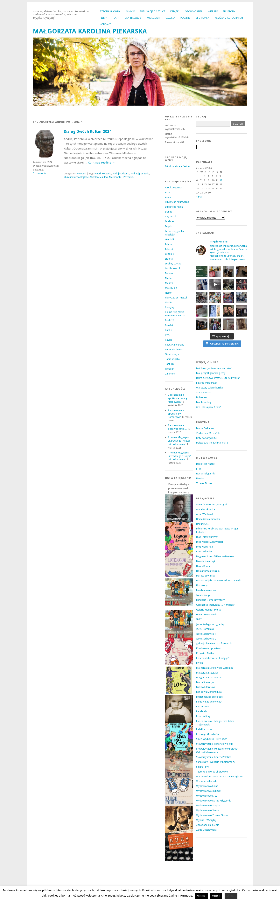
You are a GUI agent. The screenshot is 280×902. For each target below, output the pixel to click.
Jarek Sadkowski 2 (206, 638)
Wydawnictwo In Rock (208, 790)
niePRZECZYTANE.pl (176, 297)
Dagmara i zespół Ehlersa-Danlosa (215, 556)
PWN (167, 334)
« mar (199, 196)
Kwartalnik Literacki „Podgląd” (212, 658)
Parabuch (201, 711)
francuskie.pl (203, 595)
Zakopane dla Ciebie (207, 824)
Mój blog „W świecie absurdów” (214, 368)
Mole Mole (171, 287)
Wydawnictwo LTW (206, 795)
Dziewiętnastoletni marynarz (212, 442)
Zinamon (170, 373)
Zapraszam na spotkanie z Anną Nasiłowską (177, 398)
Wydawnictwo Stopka (208, 805)
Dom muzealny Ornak (208, 571)
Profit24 (169, 320)
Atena (168, 197)
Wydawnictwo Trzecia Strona (212, 815)
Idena (168, 244)
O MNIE (130, 11)
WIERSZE (213, 11)
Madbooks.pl (172, 268)
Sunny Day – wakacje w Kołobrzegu (215, 761)
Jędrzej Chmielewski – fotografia (214, 643)
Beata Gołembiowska (208, 519)
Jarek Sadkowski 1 (206, 633)
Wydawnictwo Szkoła (208, 810)
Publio (168, 330)
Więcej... (231, 896)
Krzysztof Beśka (205, 653)
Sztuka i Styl (202, 766)
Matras (169, 273)
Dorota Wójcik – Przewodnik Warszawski (218, 580)
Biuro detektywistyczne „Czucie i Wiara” (218, 377)
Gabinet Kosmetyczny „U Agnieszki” (215, 604)
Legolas (169, 253)
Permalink (128, 177)
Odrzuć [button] (216, 896)
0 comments (39, 173)
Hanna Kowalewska (207, 614)
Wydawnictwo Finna (207, 786)
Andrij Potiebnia (121, 173)
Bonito (168, 211)
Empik (168, 226)
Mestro (169, 283)
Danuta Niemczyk (205, 561)
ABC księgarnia (173, 187)
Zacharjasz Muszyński (208, 433)
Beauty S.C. (202, 523)
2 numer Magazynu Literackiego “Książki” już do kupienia (180, 441)
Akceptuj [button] (201, 896)
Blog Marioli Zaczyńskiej (209, 541)
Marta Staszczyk (205, 682)
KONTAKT (105, 24)
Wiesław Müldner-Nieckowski (105, 177)
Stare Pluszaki (203, 392)
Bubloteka (201, 397)
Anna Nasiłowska (205, 509)
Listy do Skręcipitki (206, 438)
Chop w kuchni (204, 551)
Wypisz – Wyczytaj (206, 820)
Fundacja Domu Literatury (210, 599)
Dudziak (169, 221)
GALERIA (170, 17)
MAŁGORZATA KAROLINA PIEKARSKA (90, 31)
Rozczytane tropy (174, 344)
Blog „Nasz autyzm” (207, 536)
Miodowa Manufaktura (178, 166)
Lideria (169, 258)
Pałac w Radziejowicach (209, 701)
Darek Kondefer (205, 566)
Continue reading (101, 162)
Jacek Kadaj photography (210, 624)
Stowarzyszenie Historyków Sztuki (215, 743)
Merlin (168, 278)
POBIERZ (185, 17)
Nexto (168, 292)
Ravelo (168, 339)
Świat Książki (172, 354)
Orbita (168, 302)
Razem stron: (172, 142)
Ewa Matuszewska (206, 590)
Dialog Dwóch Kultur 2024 (87, 131)
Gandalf (169, 239)
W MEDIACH (153, 17)
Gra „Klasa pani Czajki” (208, 407)
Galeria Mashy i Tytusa (208, 609)
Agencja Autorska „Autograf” (212, 504)
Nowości (81, 173)
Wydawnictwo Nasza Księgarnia (213, 800)
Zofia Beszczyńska (206, 829)
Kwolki (199, 662)
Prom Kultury (203, 716)
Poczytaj (169, 307)
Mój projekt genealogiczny (210, 373)
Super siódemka (174, 349)
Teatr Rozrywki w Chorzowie (212, 771)
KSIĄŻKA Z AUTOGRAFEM (229, 17)
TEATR (115, 17)
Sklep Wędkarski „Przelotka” (211, 739)
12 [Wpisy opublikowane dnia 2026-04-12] (221, 180)
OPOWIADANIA (193, 11)
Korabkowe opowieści (208, 648)
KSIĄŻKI (174, 11)
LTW (198, 468)
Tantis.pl (169, 363)
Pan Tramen (202, 706)
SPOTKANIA (202, 17)
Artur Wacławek (205, 514)
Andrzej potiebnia (140, 173)
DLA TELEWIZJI (133, 17)
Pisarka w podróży (206, 382)
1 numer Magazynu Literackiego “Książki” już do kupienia (180, 456)
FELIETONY (229, 11)
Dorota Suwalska (205, 575)
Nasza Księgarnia (205, 473)
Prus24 (169, 325)
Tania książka (172, 359)
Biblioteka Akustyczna (177, 201)
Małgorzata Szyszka (207, 672)
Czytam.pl (170, 216)
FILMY (103, 17)
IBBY (199, 619)
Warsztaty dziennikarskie (209, 387)
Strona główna (110, 11)
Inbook (169, 249)
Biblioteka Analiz (174, 206)
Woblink (169, 368)
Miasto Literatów (205, 687)
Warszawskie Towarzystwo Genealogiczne (219, 776)
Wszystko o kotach (206, 781)
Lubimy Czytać (173, 263)
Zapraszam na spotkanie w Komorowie (176, 414)
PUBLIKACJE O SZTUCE (152, 11)
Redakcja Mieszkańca (208, 734)
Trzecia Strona (204, 483)
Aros (167, 192)
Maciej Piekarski (205, 428)
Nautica (200, 478)
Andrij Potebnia (103, 173)
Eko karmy (201, 585)
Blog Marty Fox (204, 546)
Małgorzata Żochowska (209, 677)
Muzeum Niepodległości (76, 177)
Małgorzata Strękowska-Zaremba (215, 667)
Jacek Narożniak (205, 628)
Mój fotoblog (203, 402)
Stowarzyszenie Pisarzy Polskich (213, 757)
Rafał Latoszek (204, 729)
